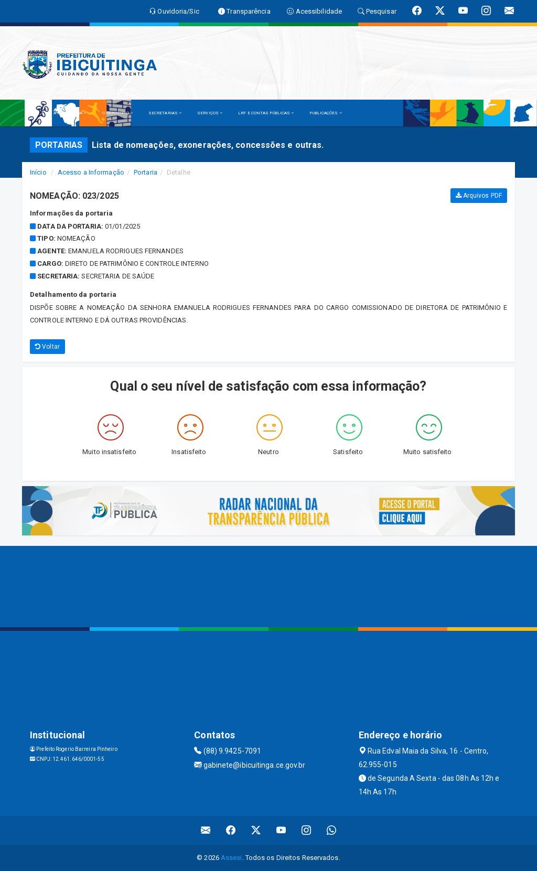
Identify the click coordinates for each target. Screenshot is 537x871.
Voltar (47, 346)
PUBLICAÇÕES (325, 113)
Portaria (145, 172)
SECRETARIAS (164, 113)
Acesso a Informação (91, 172)
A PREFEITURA (69, 113)
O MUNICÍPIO (117, 113)
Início (38, 172)
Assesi (231, 858)
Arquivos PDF (479, 195)
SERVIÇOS (209, 113)
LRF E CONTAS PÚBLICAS (266, 113)
